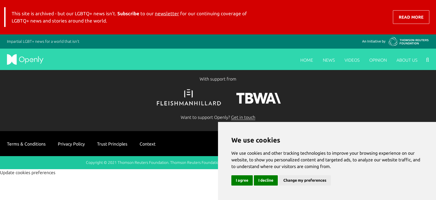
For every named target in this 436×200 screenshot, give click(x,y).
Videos (352, 60)
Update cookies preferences (27, 172)
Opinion (378, 60)
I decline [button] (265, 180)
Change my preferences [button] (304, 180)
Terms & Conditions (26, 143)
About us (407, 60)
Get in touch (243, 117)
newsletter (167, 13)
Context (147, 143)
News (329, 60)
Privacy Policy (71, 143)
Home (306, 60)
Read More (411, 17)
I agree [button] (242, 180)
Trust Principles (112, 143)
